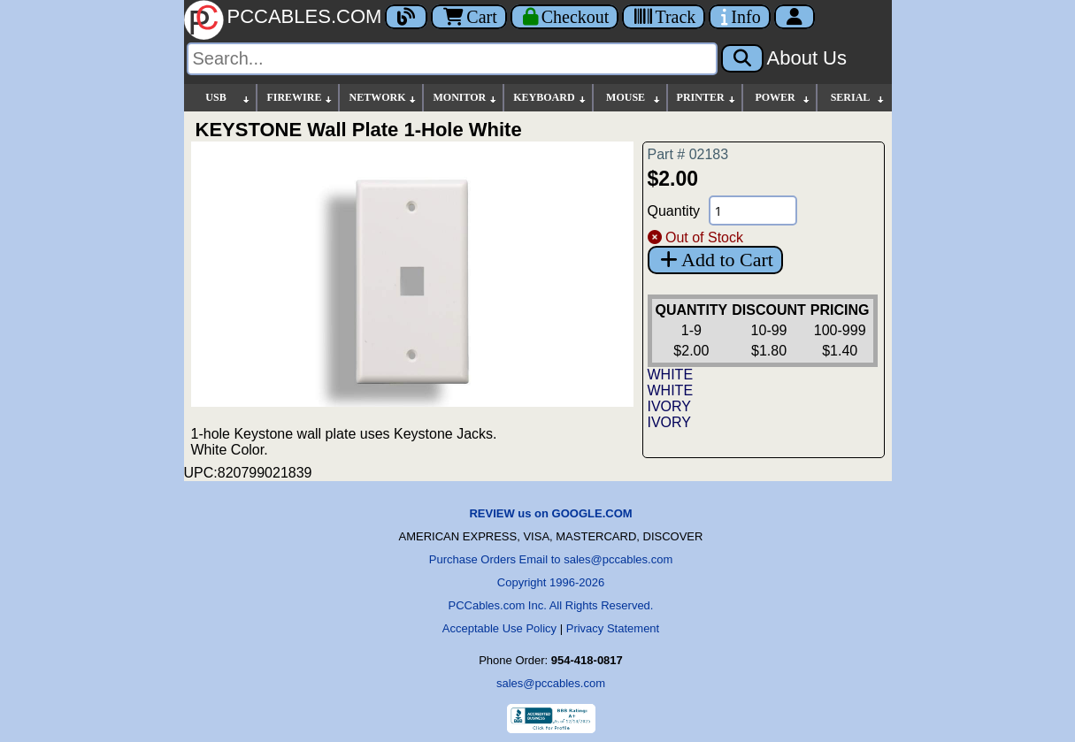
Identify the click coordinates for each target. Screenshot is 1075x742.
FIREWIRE (300, 97)
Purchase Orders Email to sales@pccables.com (550, 559)
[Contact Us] (739, 16)
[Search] (452, 58)
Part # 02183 (688, 154)
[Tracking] (663, 16)
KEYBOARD (550, 97)
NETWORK (383, 97)
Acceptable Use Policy (499, 628)
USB (228, 97)
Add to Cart (715, 260)
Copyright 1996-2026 (550, 582)
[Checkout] (565, 16)
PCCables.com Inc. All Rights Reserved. (551, 605)
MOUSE (633, 97)
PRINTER (707, 97)
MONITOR (465, 97)
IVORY (670, 406)
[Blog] (406, 16)
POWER (782, 97)
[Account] (794, 16)
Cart (468, 16)
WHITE (671, 374)
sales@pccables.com (550, 683)
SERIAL (858, 97)
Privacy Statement (613, 628)
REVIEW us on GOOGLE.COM (550, 513)
